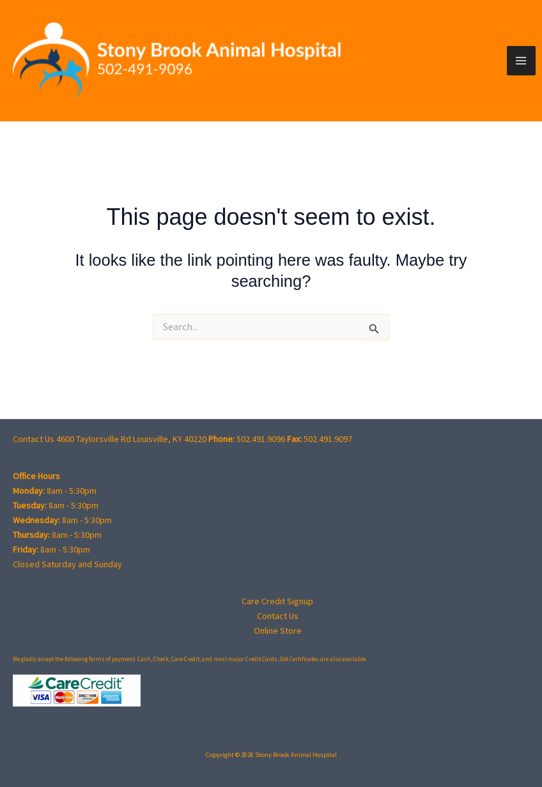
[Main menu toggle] (521, 60)
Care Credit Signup (277, 601)
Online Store (278, 630)
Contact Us (277, 616)
